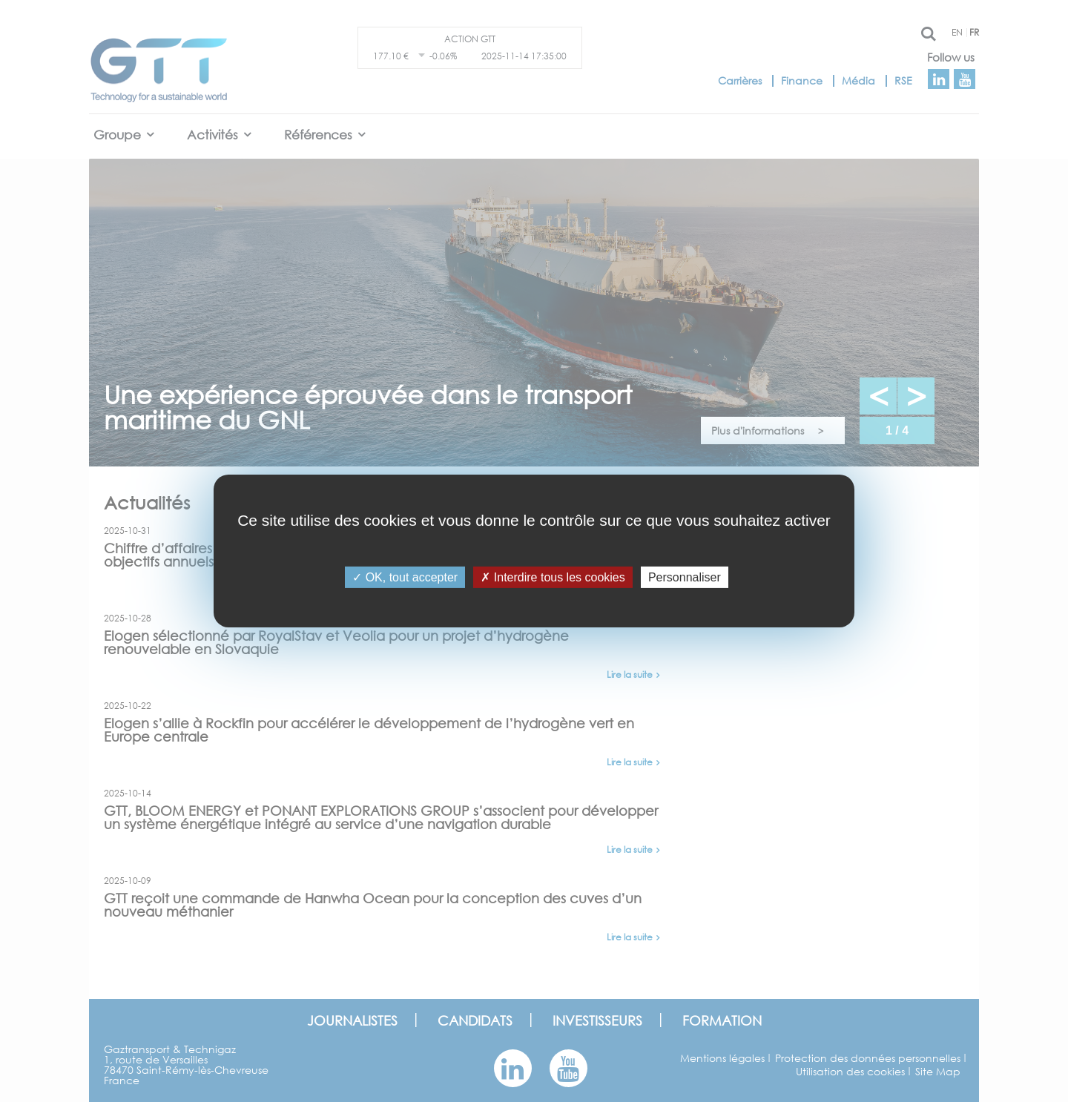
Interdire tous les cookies (552, 577)
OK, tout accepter (405, 577)
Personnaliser (684, 577)
